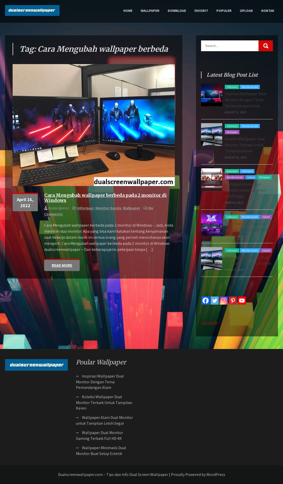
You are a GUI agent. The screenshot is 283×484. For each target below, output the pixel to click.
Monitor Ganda (108, 208)
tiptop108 (209, 323)
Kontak (267, 10)
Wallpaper (150, 10)
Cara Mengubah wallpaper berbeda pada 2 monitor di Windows (105, 197)
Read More (62, 265)
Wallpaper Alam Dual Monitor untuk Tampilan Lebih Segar (246, 190)
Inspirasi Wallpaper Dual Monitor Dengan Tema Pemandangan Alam (246, 100)
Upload (246, 10)
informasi (85, 208)
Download (177, 10)
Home (127, 10)
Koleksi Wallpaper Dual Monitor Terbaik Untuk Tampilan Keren (245, 145)
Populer (224, 10)
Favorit (201, 10)
